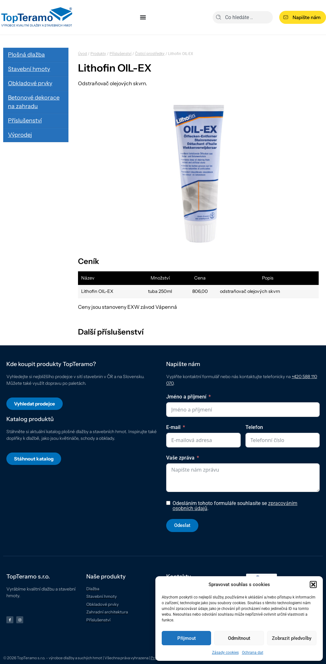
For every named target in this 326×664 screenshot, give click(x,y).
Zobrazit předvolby (291, 638)
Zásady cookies (225, 652)
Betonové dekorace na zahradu (34, 102)
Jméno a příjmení (186, 397)
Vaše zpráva (180, 458)
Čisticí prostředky (150, 54)
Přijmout (186, 638)
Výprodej (20, 134)
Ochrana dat (252, 652)
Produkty (98, 54)
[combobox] (243, 17)
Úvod (82, 54)
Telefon (254, 427)
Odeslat (182, 525)
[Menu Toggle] (143, 17)
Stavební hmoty (29, 69)
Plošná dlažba (26, 54)
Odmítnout (239, 638)
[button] (313, 584)
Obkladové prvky (30, 83)
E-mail (173, 427)
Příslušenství (25, 120)
